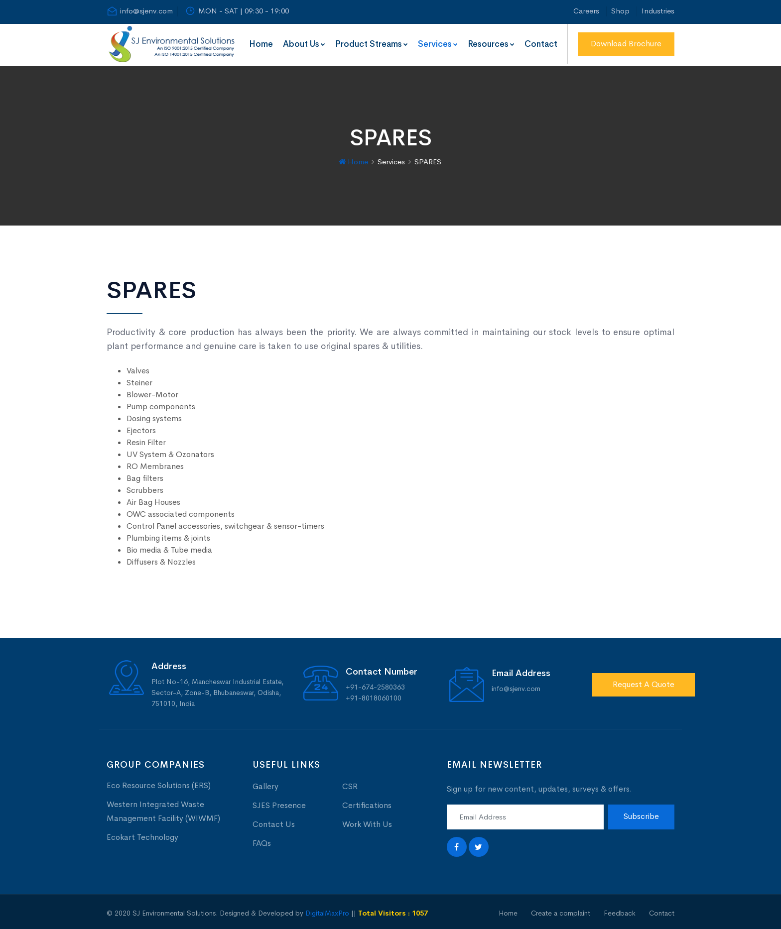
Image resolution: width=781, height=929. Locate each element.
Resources (491, 44)
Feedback (620, 910)
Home (261, 44)
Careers (586, 10)
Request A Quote (643, 682)
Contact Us (274, 821)
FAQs (262, 840)
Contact (540, 44)
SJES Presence (279, 803)
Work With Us (367, 821)
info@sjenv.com (140, 10)
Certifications (366, 803)
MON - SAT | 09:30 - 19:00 (237, 10)
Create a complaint (560, 910)
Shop (620, 10)
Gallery (265, 784)
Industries (658, 10)
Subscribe (641, 814)
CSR (350, 784)
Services (438, 44)
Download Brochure (626, 43)
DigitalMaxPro (327, 910)
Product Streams (371, 44)
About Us (304, 44)
